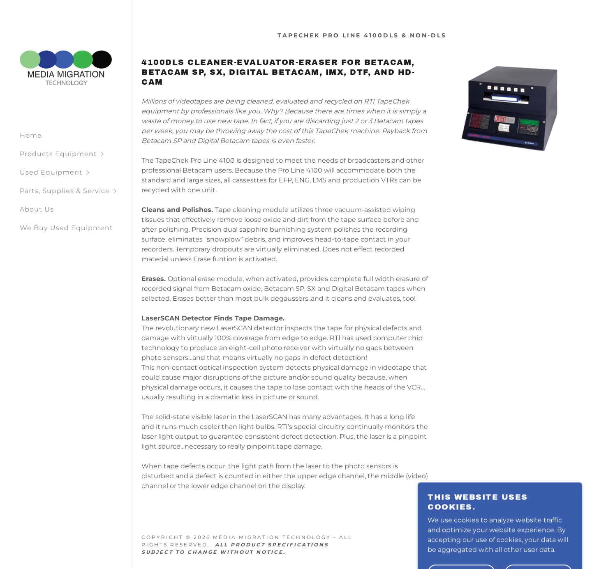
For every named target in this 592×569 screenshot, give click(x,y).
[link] (66, 67)
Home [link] (31, 135)
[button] (76, 154)
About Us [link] (37, 209)
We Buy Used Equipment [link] (66, 228)
